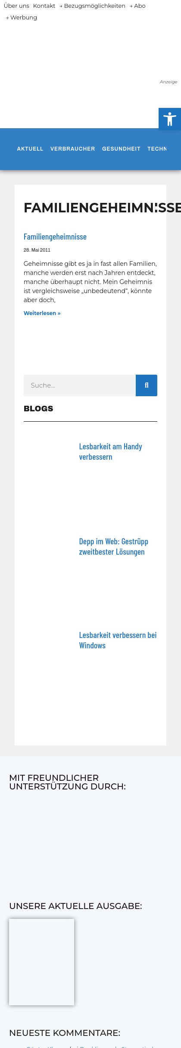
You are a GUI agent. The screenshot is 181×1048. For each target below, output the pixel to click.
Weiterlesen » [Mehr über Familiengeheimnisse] (42, 313)
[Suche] (146, 385)
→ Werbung (21, 17)
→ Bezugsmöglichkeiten (92, 5)
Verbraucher (72, 149)
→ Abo (137, 5)
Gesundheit (121, 149)
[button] (170, 119)
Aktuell (30, 149)
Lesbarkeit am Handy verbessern (110, 451)
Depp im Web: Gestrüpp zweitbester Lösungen (113, 546)
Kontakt (44, 5)
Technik (160, 149)
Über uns (16, 5)
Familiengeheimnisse (55, 236)
